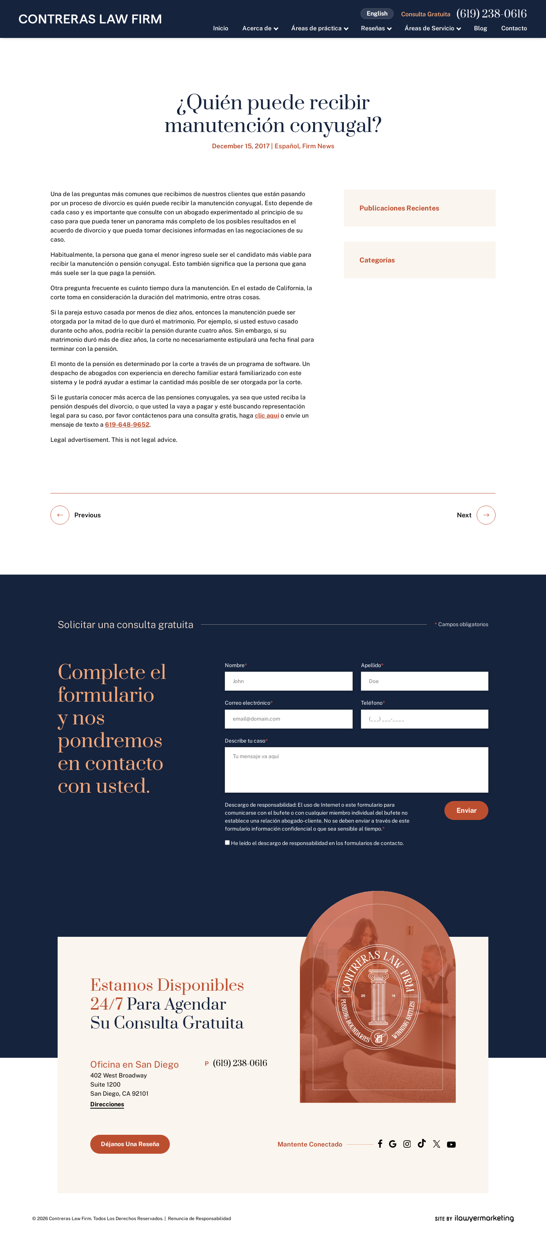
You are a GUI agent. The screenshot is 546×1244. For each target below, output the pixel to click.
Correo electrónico (249, 703)
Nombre (236, 665)
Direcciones (107, 1104)
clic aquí (267, 415)
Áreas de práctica (316, 28)
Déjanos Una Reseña (130, 1144)
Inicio (220, 28)
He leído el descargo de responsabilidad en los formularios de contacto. (317, 843)
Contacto (514, 28)
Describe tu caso (246, 741)
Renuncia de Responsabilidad (199, 1218)
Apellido (372, 665)
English (377, 13)
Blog (480, 28)
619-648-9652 (127, 424)
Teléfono (373, 703)
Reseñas (373, 28)
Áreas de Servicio (429, 28)
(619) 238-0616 (492, 14)
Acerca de (256, 28)
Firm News (318, 146)
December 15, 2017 (241, 146)
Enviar (467, 810)
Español (287, 146)
